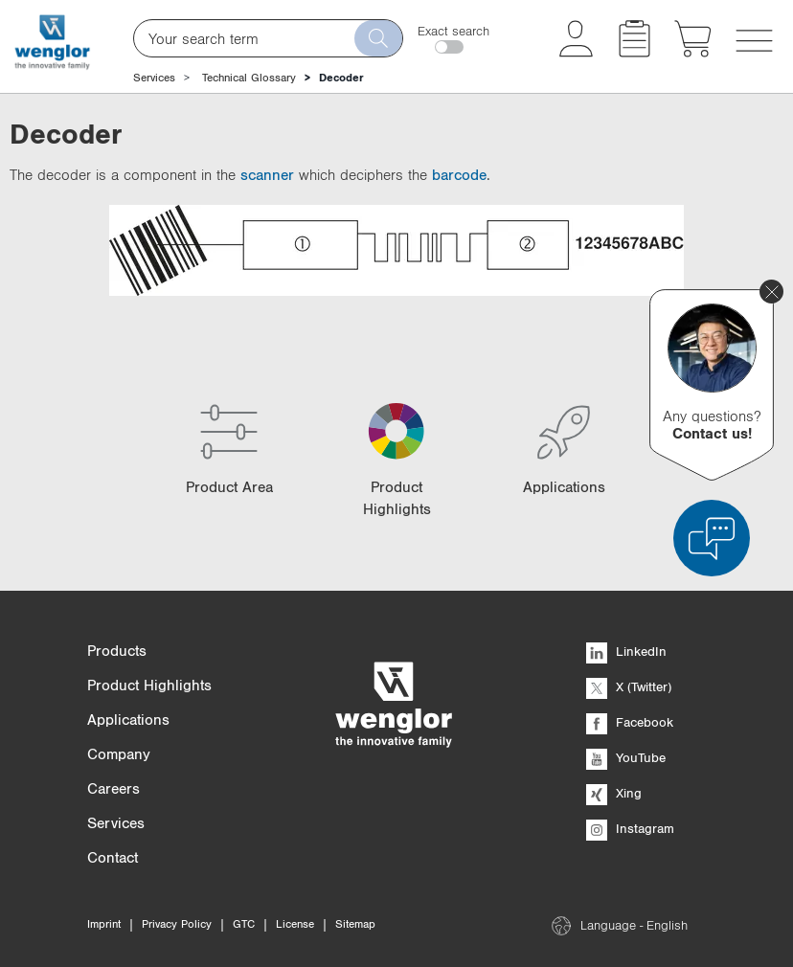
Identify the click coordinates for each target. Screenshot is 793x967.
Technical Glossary (249, 77)
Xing (614, 792)
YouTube (626, 757)
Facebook (629, 722)
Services (154, 77)
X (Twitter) (628, 686)
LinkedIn (626, 651)
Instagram (630, 828)
